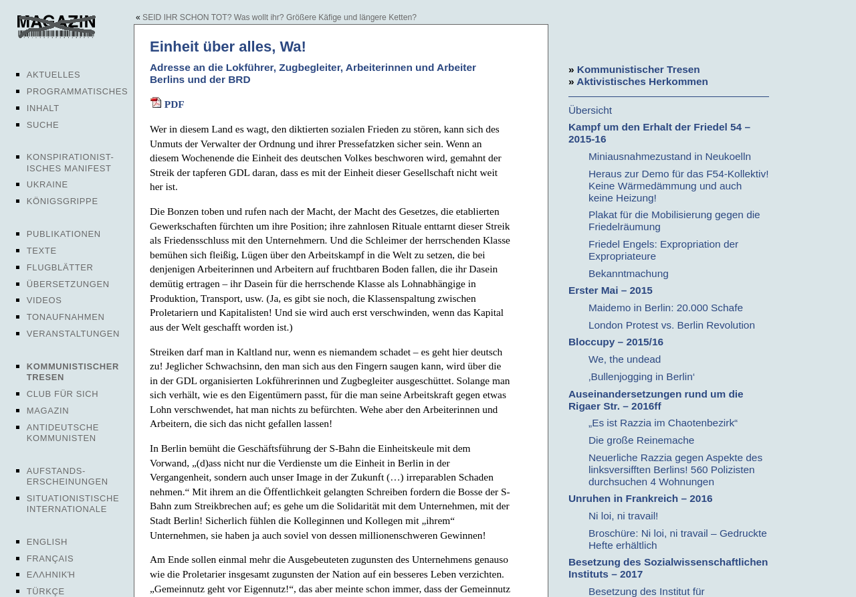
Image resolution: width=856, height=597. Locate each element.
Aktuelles (54, 75)
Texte (42, 251)
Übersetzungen (68, 284)
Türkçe (46, 591)
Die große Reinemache (641, 440)
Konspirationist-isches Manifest (70, 162)
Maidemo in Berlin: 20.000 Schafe (665, 307)
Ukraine (47, 184)
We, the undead (624, 359)
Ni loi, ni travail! (623, 515)
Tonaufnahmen (66, 317)
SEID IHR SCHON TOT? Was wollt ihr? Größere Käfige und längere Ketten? (279, 17)
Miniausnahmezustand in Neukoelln (669, 156)
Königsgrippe (62, 201)
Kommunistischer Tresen (638, 69)
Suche (43, 125)
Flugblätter (60, 267)
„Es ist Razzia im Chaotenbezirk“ (663, 422)
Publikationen (64, 234)
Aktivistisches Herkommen (642, 81)
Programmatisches (77, 91)
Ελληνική (51, 575)
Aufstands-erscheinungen (67, 476)
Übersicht (590, 110)
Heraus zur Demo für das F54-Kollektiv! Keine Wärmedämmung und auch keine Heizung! (678, 185)
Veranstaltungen (73, 334)
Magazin (48, 411)
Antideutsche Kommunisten (63, 432)
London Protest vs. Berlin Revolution (671, 325)
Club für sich (63, 394)
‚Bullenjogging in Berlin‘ (641, 376)
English (47, 542)
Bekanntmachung (628, 273)
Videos (44, 300)
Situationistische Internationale (73, 503)
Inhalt (43, 108)
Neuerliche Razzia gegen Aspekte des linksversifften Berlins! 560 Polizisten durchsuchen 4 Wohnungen (675, 469)
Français (50, 558)
